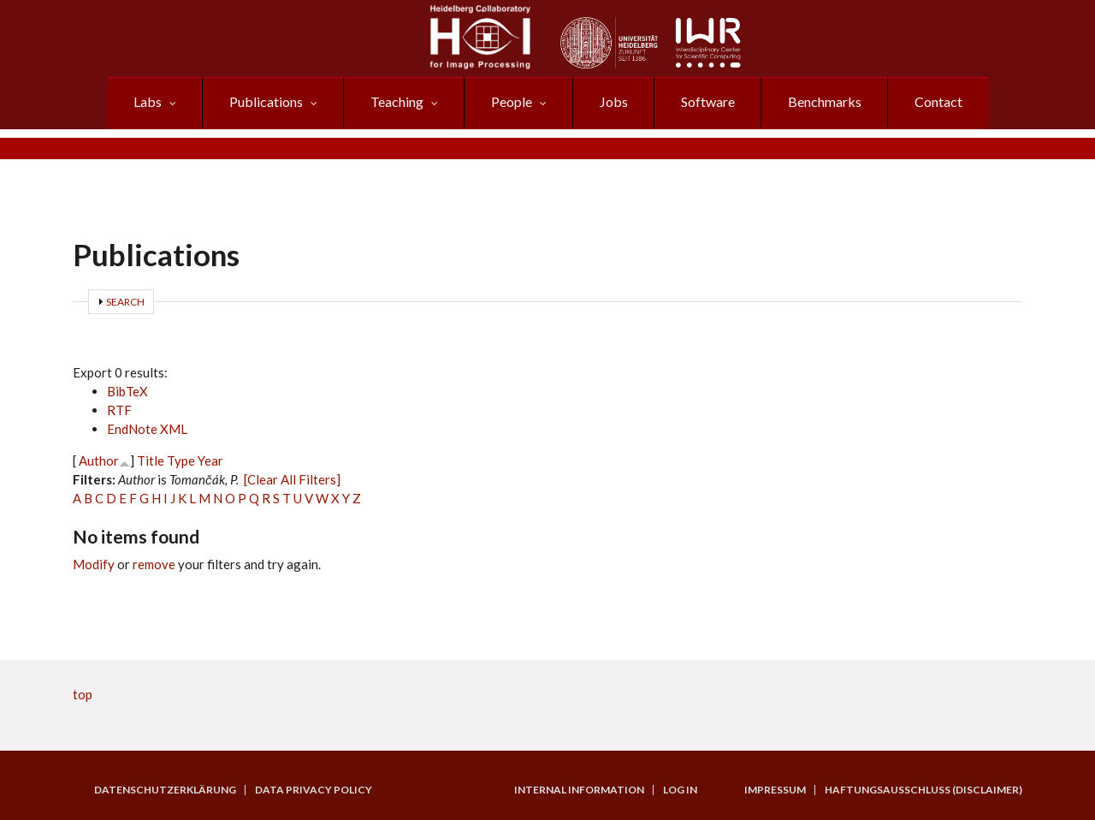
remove (154, 564)
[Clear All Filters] (292, 479)
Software (708, 101)
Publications (266, 101)
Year (210, 460)
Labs (147, 101)
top (82, 694)
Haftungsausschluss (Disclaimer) (923, 790)
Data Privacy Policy (313, 790)
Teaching (396, 101)
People (511, 101)
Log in (680, 790)
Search (125, 301)
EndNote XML (147, 429)
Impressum (775, 790)
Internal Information (579, 790)
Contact (938, 101)
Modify (94, 564)
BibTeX (127, 391)
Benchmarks (824, 101)
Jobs (614, 101)
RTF (119, 410)
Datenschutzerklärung (165, 790)
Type (181, 460)
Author (99, 460)
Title (150, 460)
